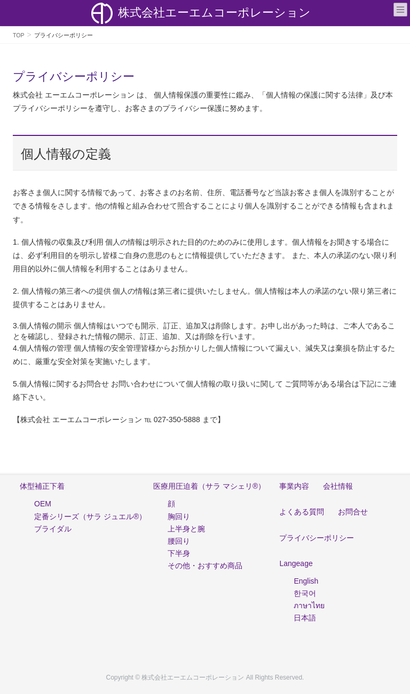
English (306, 581)
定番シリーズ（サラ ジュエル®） (90, 516)
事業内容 (294, 486)
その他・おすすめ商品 (205, 565)
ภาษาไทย (309, 605)
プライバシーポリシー (316, 538)
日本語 (305, 618)
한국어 (305, 593)
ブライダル (53, 528)
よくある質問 (301, 511)
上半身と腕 (186, 528)
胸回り (179, 516)
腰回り (179, 541)
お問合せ (353, 511)
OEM (42, 503)
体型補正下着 (42, 486)
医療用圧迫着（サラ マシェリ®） (209, 486)
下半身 (179, 553)
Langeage (295, 563)
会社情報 (338, 486)
